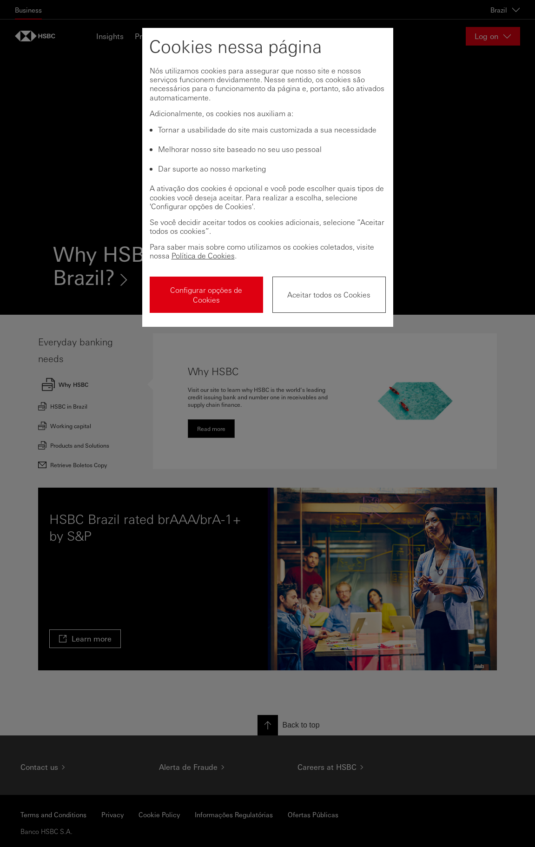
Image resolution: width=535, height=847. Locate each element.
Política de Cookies (203, 255)
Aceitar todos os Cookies (328, 294)
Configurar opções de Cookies (206, 294)
